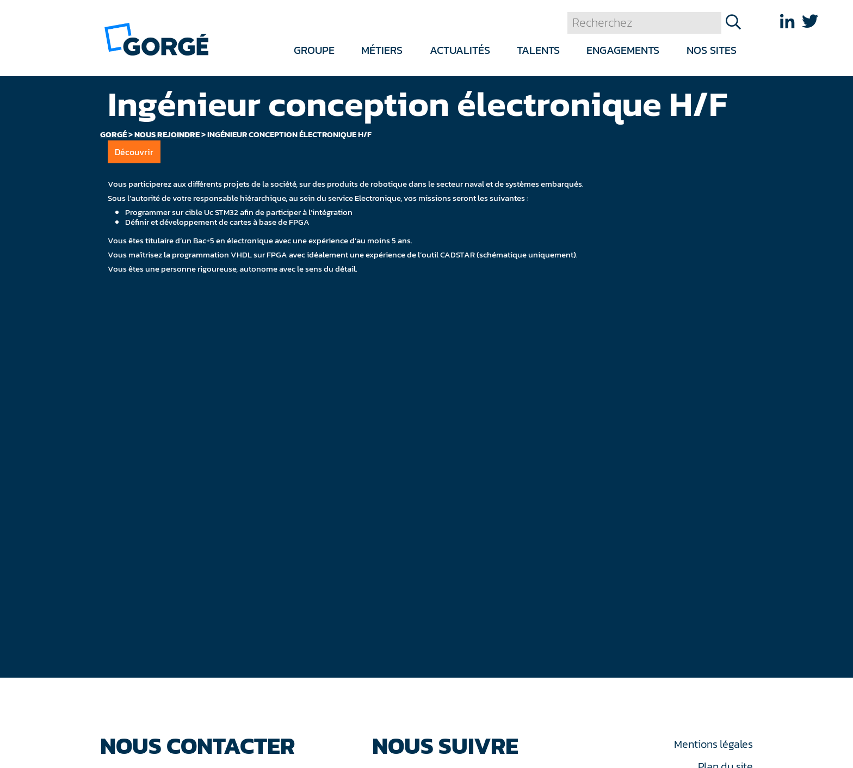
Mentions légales (713, 744)
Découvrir (134, 151)
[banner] (156, 38)
